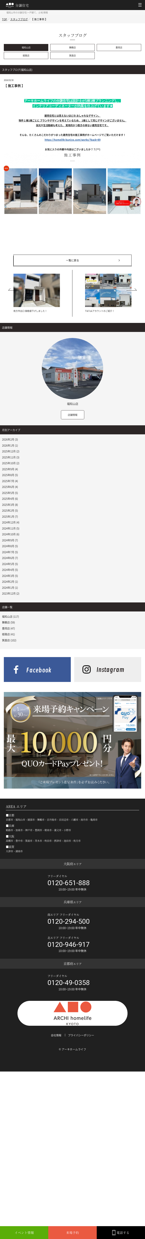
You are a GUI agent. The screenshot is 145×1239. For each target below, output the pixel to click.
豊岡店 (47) (8, 628)
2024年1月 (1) (10, 587)
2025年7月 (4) (10, 481)
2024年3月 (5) (10, 576)
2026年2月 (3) (10, 439)
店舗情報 (72, 415)
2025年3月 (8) (10, 504)
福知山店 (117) (10, 616)
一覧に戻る (72, 260)
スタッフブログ (19, 19)
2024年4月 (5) (10, 570)
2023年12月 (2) (10, 593)
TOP (4, 19)
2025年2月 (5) (10, 510)
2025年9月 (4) (10, 469)
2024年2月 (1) (10, 581)
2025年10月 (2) (10, 463)
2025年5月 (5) (10, 493)
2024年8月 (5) (10, 546)
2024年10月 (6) (10, 534)
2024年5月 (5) (10, 564)
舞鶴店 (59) (8, 622)
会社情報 (56, 1035)
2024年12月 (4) (10, 522)
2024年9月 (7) (10, 540)
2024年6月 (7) (10, 558)
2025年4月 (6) (10, 498)
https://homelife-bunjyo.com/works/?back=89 (73, 140)
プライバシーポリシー (81, 1035)
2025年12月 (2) (10, 451)
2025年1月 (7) (10, 516)
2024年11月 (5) (10, 528)
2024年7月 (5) (10, 552)
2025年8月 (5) (10, 475)
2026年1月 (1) (10, 445)
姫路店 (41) (8, 634)
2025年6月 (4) (10, 487)
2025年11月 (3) (10, 457)
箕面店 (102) (9, 640)
